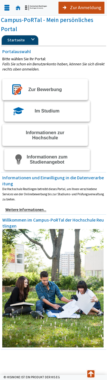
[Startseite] (18, 7)
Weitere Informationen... (25, 209)
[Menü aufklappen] (7, 8)
